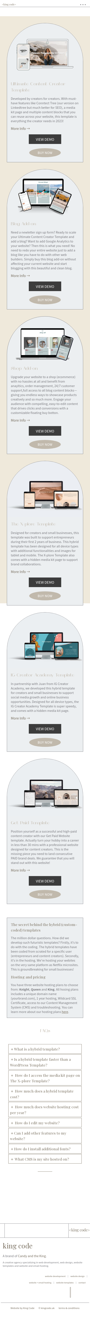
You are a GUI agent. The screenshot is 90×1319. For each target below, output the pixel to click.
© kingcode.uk (46, 1316)
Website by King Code (22, 1316)
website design (77, 1284)
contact (82, 1291)
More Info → (20, 128)
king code (18, 1254)
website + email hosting (40, 1291)
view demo (45, 139)
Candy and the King (32, 1264)
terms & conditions (69, 1316)
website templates (65, 1291)
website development (55, 1284)
